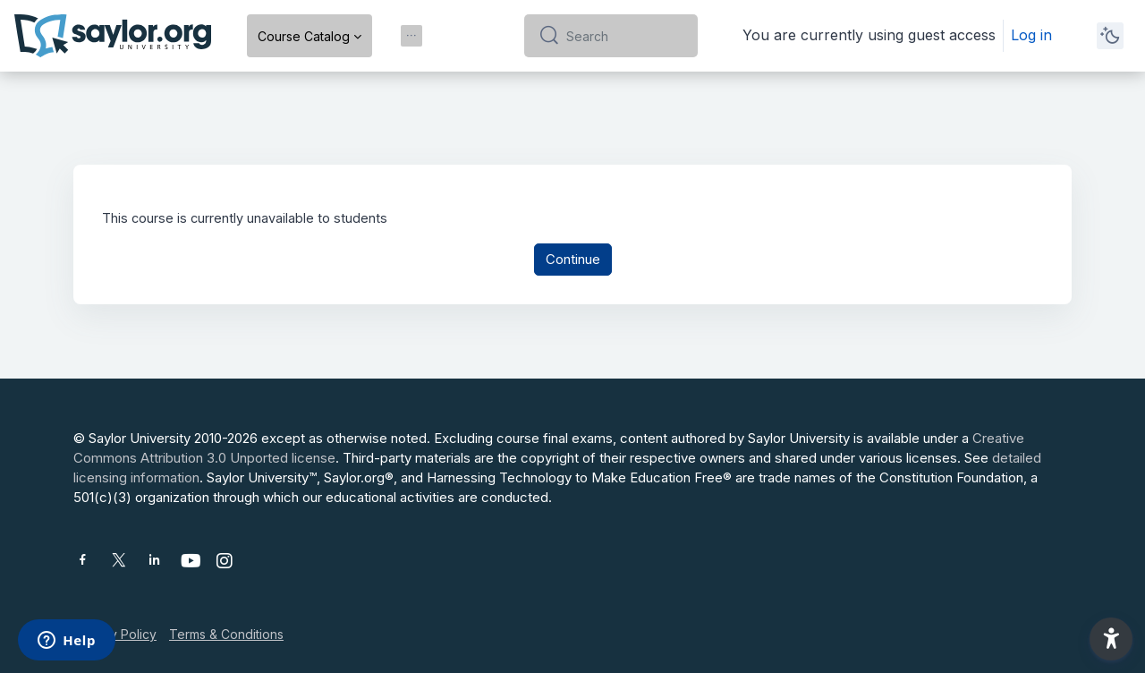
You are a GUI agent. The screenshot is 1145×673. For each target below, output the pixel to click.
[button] (1111, 639)
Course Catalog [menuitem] (304, 36)
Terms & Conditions (226, 634)
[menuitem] (411, 36)
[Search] (624, 36)
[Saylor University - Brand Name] (112, 36)
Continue (573, 260)
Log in (1031, 35)
